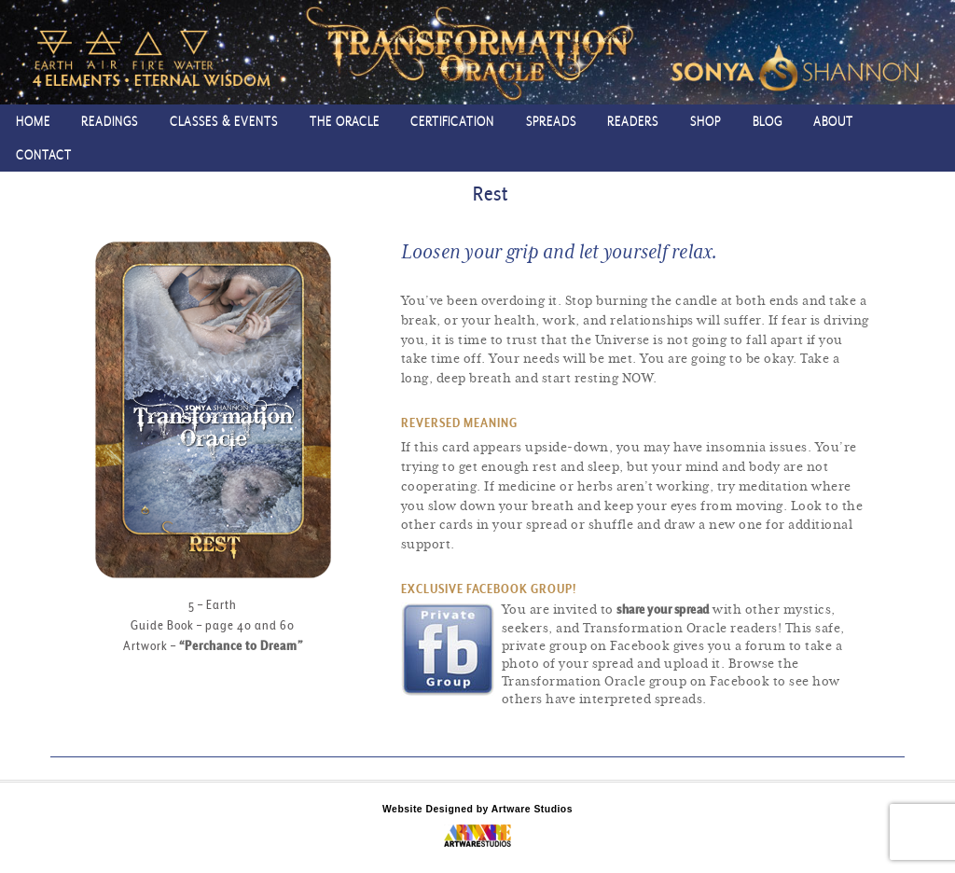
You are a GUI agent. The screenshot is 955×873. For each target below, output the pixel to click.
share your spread (663, 609)
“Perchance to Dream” (241, 645)
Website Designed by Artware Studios (477, 809)
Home (33, 121)
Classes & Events (224, 121)
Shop (705, 121)
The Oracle (345, 121)
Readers (632, 121)
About (833, 121)
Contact (44, 154)
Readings (109, 121)
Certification (452, 121)
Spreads (551, 121)
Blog (767, 121)
